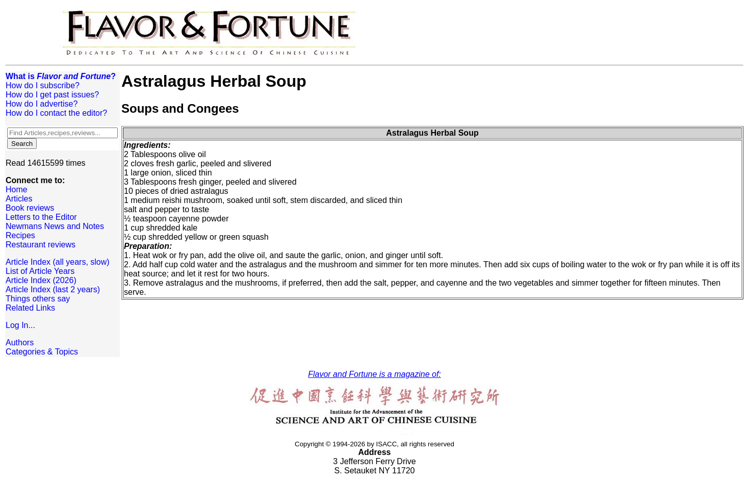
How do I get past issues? (52, 94)
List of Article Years (40, 271)
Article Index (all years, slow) (58, 262)
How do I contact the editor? (56, 113)
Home (17, 189)
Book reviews (30, 208)
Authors (20, 342)
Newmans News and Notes (55, 226)
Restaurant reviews (40, 244)
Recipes (20, 235)
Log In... (20, 325)
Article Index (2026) (41, 280)
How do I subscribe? (43, 85)
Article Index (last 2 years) (53, 289)
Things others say (38, 298)
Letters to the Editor (41, 217)
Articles (19, 198)
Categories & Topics (42, 351)
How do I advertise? (42, 103)
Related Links (30, 307)
